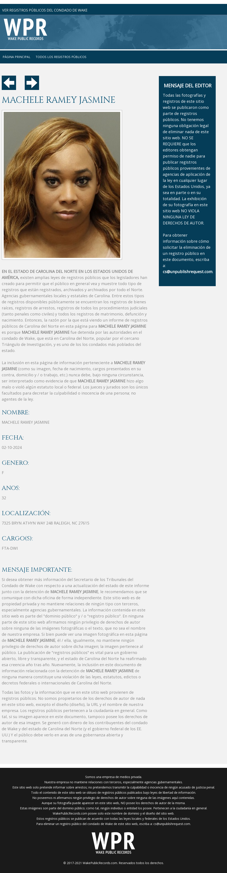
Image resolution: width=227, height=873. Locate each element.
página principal (16, 57)
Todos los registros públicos (61, 57)
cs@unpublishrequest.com (171, 824)
